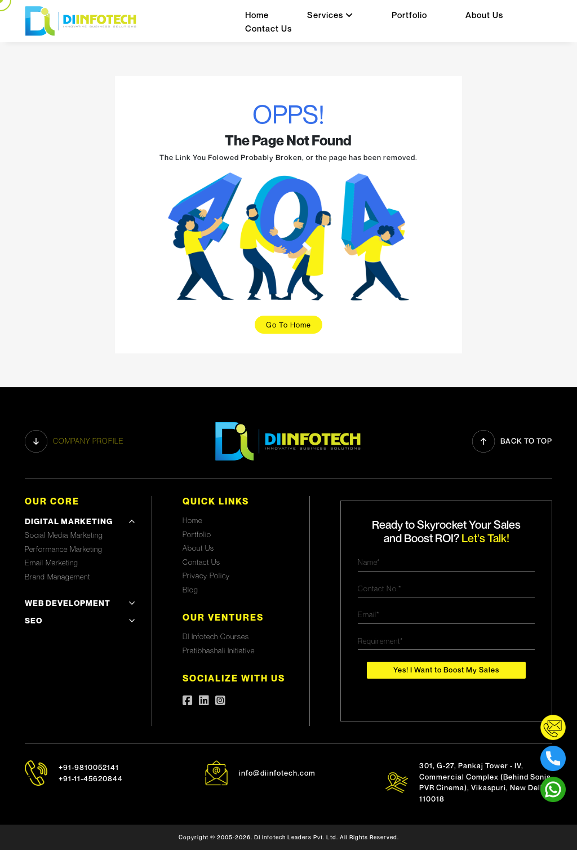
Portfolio (409, 15)
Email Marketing (51, 562)
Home (257, 15)
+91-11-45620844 (91, 778)
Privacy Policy (206, 575)
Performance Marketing (64, 549)
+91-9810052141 (89, 767)
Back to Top (512, 441)
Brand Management (57, 576)
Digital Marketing (69, 521)
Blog (190, 589)
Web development (67, 603)
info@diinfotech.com (277, 772)
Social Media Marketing (64, 534)
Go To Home (288, 324)
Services (330, 15)
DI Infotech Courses (216, 636)
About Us (484, 15)
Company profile (74, 441)
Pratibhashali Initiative (219, 650)
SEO (33, 620)
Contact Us (268, 28)
